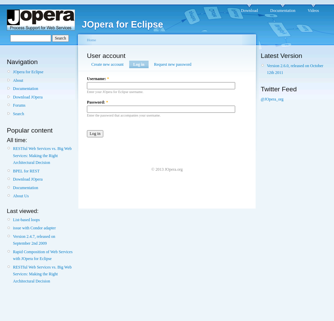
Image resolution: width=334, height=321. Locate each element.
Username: (98, 78)
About (18, 80)
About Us (21, 196)
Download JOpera (28, 97)
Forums (19, 105)
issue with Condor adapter (34, 228)
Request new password (173, 64)
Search (18, 113)
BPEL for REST (26, 171)
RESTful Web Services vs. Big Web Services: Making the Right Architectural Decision (42, 155)
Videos (313, 10)
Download (249, 10)
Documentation (282, 10)
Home (91, 40)
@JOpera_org (272, 99)
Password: (97, 102)
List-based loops (26, 219)
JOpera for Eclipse (28, 72)
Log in (139, 64)
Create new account (107, 64)
